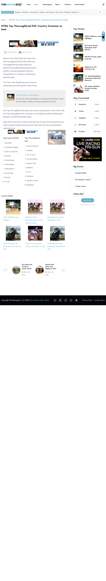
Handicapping (47, 4)
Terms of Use (87, 300)
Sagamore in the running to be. (91, 68)
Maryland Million (81, 173)
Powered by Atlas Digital (39, 300)
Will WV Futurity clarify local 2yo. (93, 58)
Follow (97, 104)
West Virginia (49, 12)
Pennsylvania (33, 12)
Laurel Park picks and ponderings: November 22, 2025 (56, 246)
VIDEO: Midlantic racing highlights (27, 95)
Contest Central (79, 4)
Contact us (67, 4)
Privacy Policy (99, 300)
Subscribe (97, 131)
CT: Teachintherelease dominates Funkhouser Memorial (93, 78)
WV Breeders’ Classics (83, 180)
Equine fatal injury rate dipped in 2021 (50, 266)
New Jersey (59, 12)
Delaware (25, 12)
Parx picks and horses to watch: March (27, 266)
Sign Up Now (87, 200)
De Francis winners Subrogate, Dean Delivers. (91, 47)
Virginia (41, 12)
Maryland (17, 12)
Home (29, 4)
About (36, 4)
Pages (57, 4)
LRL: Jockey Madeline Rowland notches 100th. (92, 88)
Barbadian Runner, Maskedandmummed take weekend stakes (34, 220)
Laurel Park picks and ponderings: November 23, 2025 (12, 246)
